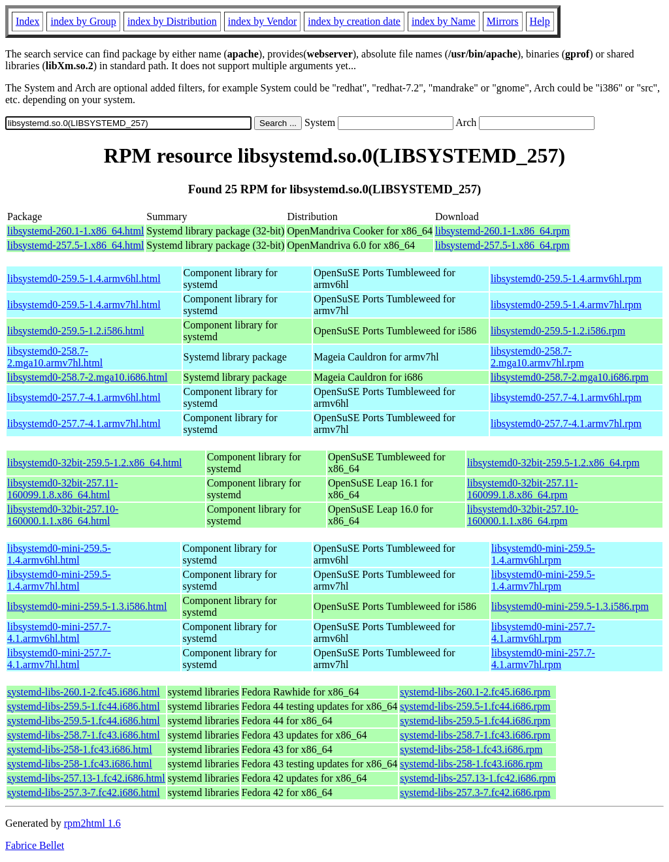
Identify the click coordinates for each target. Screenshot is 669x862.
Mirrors (503, 21)
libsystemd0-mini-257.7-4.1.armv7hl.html (59, 658)
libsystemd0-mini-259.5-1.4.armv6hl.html (59, 554)
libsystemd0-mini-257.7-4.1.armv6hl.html (59, 632)
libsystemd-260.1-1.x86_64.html (75, 230)
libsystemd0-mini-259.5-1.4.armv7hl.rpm (543, 580)
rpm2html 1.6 (92, 823)
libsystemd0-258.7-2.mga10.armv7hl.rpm (537, 356)
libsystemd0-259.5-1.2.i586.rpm (558, 330)
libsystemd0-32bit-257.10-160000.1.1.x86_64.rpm (522, 514)
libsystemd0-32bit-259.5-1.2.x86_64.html (94, 462)
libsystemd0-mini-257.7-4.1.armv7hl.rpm (543, 658)
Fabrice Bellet (34, 845)
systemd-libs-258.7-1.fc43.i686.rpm (475, 735)
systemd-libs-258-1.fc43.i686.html (79, 749)
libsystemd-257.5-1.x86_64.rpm (502, 245)
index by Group (83, 21)
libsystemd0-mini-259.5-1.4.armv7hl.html (59, 580)
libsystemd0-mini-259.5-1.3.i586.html (87, 606)
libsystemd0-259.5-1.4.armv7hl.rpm (566, 304)
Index (27, 21)
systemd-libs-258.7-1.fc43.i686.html (83, 735)
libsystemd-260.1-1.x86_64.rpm (502, 230)
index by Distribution (172, 21)
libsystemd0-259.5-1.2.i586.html (75, 330)
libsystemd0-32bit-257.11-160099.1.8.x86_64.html (62, 488)
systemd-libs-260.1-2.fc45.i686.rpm (475, 691)
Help (540, 21)
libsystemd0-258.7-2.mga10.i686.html (87, 377)
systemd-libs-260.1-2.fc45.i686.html (83, 691)
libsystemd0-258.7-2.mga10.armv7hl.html (55, 356)
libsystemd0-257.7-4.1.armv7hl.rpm (566, 423)
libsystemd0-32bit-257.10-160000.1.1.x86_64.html (62, 514)
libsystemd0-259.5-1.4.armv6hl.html (84, 278)
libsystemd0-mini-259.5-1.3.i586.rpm (570, 606)
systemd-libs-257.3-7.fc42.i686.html (83, 792)
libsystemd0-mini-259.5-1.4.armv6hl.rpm (543, 554)
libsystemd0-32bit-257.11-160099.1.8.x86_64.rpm (522, 488)
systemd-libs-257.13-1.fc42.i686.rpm (477, 778)
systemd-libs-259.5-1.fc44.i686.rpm (475, 706)
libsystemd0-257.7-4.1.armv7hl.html (84, 423)
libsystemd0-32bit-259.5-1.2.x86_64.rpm (553, 462)
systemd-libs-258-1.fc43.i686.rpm (471, 749)
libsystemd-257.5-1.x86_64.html (75, 245)
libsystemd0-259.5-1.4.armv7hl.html (84, 304)
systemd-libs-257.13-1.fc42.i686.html (86, 778)
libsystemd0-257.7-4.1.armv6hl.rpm (566, 397)
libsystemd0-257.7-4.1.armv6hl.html (84, 397)
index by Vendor (262, 21)
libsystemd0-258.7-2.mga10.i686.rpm (570, 377)
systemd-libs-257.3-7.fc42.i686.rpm (475, 792)
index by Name (444, 21)
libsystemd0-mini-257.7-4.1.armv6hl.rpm (543, 632)
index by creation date (354, 21)
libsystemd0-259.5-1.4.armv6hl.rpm (566, 278)
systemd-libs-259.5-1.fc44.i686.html (83, 706)
